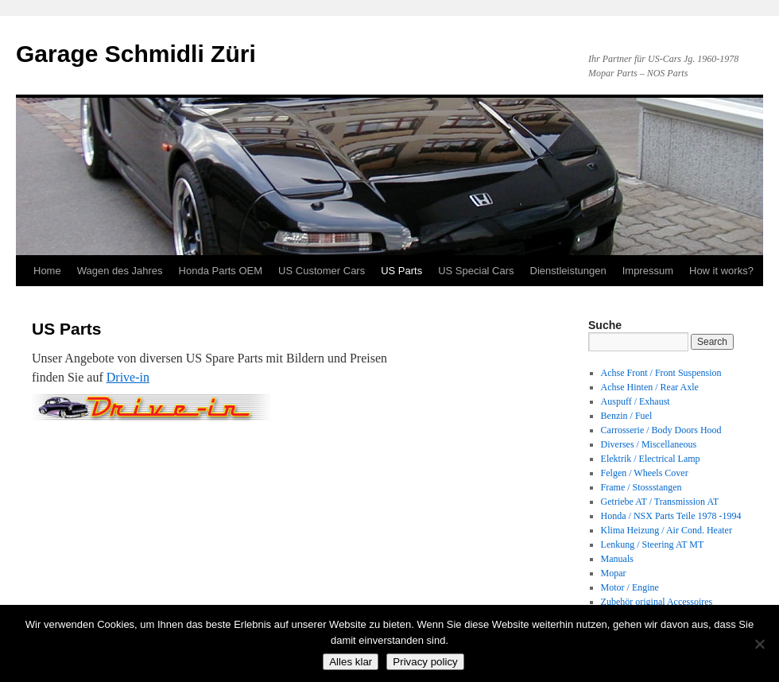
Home (47, 271)
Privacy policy (425, 662)
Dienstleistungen (568, 271)
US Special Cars (476, 271)
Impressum (647, 271)
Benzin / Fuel (627, 415)
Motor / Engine (630, 587)
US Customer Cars (321, 271)
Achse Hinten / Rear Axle (650, 387)
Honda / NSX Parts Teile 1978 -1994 (671, 515)
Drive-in (128, 377)
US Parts (401, 271)
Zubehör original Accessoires (657, 601)
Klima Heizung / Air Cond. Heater (666, 530)
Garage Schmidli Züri (136, 54)
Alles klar (350, 662)
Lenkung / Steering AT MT (652, 544)
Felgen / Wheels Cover (644, 473)
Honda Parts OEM (221, 271)
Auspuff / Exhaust (635, 401)
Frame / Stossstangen (641, 487)
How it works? (721, 271)
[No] (759, 644)
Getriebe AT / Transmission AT (660, 501)
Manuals (617, 558)
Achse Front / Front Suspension (661, 372)
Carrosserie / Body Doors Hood (661, 430)
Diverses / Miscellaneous (649, 444)
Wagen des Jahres (120, 271)
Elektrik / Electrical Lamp (650, 458)
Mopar (613, 573)
